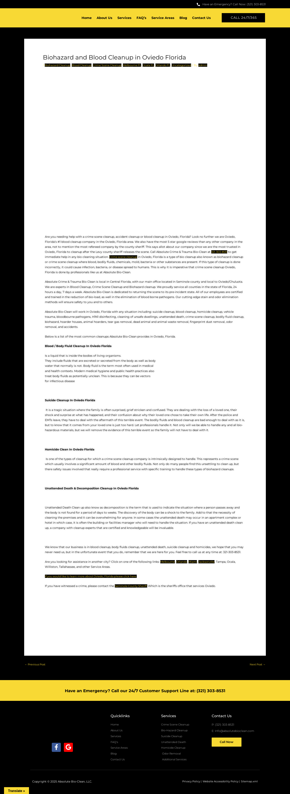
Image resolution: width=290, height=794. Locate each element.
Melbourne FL (136, 65)
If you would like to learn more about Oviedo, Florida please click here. (94, 576)
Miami (194, 562)
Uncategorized (188, 65)
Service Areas (162, 18)
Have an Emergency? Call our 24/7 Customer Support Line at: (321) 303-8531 (145, 691)
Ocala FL (153, 65)
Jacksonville (208, 562)
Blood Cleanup (83, 65)
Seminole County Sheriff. (132, 586)
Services (124, 18)
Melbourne (167, 562)
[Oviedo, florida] (145, 618)
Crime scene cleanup (124, 257)
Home (87, 18)
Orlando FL (169, 65)
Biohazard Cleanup (58, 65)
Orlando (182, 562)
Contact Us (201, 18)
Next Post (256, 665)
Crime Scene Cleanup (110, 65)
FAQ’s (141, 18)
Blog (183, 18)
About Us (104, 18)
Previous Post (36, 665)
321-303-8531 (220, 252)
